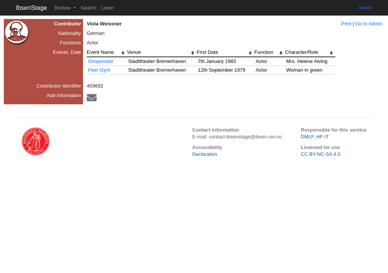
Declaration (204, 154)
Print (346, 24)
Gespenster (100, 61)
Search (88, 8)
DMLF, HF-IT (315, 137)
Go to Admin (369, 24)
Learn (107, 8)
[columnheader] (107, 53)
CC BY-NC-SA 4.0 (320, 154)
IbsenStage (31, 7)
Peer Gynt (99, 70)
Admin (365, 8)
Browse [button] (63, 8)
